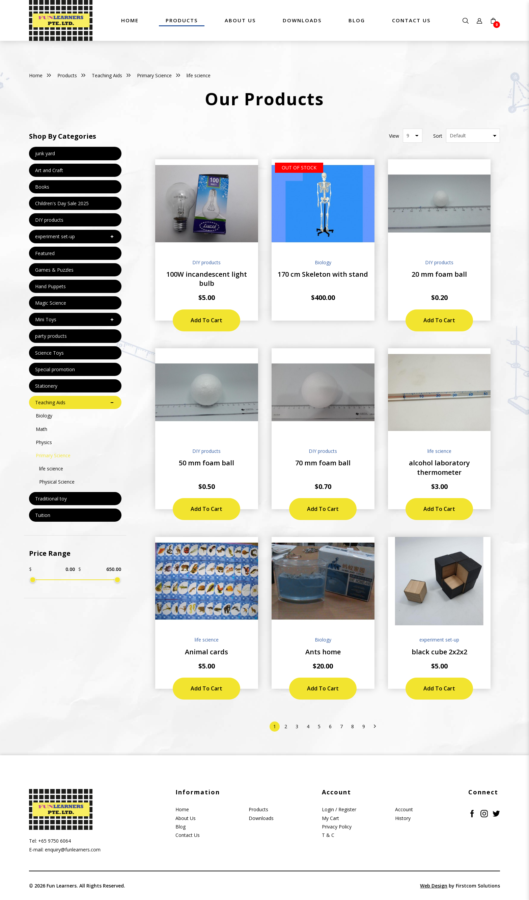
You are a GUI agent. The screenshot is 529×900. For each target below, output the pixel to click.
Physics (44, 442)
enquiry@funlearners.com (73, 849)
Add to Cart (206, 320)
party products (51, 336)
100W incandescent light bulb (206, 279)
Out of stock (299, 167)
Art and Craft (49, 170)
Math (41, 429)
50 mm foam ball (206, 462)
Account (404, 809)
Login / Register (339, 809)
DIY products (49, 220)
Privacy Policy (337, 826)
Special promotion (55, 369)
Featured (45, 253)
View (394, 136)
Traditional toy (51, 498)
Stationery (46, 386)
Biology (44, 415)
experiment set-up (55, 236)
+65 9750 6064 (54, 841)
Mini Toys (45, 319)
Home (36, 75)
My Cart (330, 818)
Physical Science (57, 482)
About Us (185, 818)
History (403, 818)
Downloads (261, 818)
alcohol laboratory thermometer (439, 467)
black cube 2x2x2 (439, 651)
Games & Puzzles (54, 270)
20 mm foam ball (439, 274)
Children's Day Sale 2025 (62, 203)
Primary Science (154, 75)
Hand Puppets (50, 286)
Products (67, 75)
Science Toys (49, 353)
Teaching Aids (107, 75)
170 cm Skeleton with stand (323, 274)
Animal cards (206, 651)
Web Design (433, 885)
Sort (437, 136)
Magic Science (50, 303)
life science (199, 75)
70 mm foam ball (323, 462)
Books (42, 187)
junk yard (45, 153)
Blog (180, 826)
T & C (328, 835)
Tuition (42, 515)
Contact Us (187, 835)
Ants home (323, 651)
